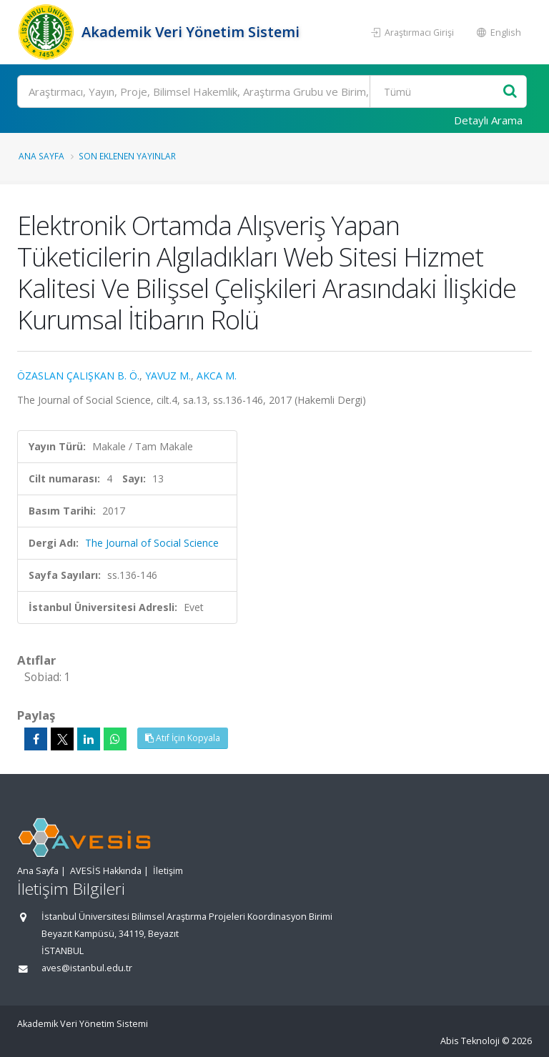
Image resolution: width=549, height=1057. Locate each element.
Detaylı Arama (488, 120)
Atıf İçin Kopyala (182, 738)
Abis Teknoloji (470, 1041)
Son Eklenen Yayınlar (127, 156)
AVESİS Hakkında (106, 871)
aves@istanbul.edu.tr (86, 968)
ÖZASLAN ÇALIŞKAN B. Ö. (78, 375)
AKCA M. (217, 375)
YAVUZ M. (168, 375)
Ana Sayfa (41, 156)
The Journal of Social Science (152, 543)
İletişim (168, 871)
